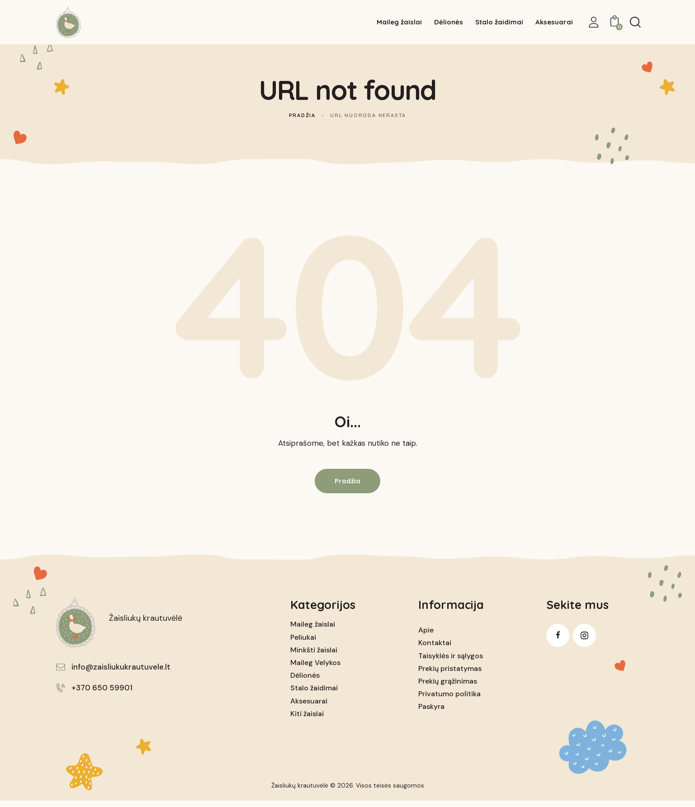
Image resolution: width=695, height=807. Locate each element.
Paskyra (431, 712)
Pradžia (302, 121)
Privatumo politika (449, 699)
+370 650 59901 (101, 693)
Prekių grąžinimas (447, 687)
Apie (426, 636)
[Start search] (635, 23)
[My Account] (594, 23)
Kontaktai (434, 648)
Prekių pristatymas (450, 674)
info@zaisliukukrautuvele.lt (120, 673)
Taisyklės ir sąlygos (450, 661)
